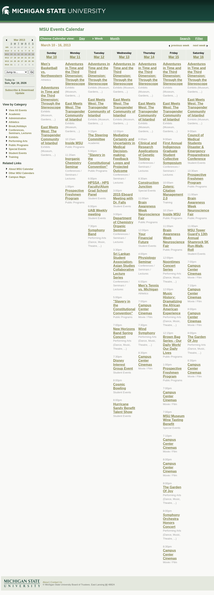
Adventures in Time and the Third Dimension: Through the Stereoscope (51, 97)
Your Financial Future (145, 238)
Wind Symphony (146, 331)
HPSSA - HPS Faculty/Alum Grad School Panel (98, 188)
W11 (7, 54)
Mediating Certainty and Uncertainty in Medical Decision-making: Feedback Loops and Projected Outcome (124, 153)
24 (11, 47)
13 (22, 54)
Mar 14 (149, 57)
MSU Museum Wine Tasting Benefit (173, 420)
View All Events (18, 110)
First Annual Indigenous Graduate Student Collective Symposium (172, 153)
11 (15, 54)
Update (19, 93)
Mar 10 (51, 57)
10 (11, 54)
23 (33, 58)
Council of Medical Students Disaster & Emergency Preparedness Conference (198, 147)
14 (26, 54)
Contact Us (56, 582)
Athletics (14, 122)
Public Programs (18, 145)
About (46, 582)
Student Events (18, 153)
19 (18, 58)
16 (33, 54)
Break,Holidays (18, 126)
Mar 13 (124, 57)
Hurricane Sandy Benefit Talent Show (124, 408)
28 (26, 47)
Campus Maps (17, 177)
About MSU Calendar (21, 169)
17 (11, 58)
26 (18, 47)
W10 (7, 51)
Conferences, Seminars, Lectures (20, 132)
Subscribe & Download (19, 90)
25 (15, 47)
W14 (7, 64)
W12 (7, 58)
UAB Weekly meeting (97, 212)
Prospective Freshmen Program (74, 194)
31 (11, 64)
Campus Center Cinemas (145, 309)
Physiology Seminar (147, 259)
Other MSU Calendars (21, 173)
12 (18, 54)
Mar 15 (174, 57)
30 (33, 61)
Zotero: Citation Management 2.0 (173, 192)
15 (29, 54)
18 (15, 58)
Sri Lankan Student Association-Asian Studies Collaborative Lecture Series (124, 265)
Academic (14, 114)
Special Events (17, 149)
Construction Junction (148, 184)
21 (26, 58)
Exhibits (13, 137)
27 (22, 47)
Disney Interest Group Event (123, 364)
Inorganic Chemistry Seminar (73, 162)
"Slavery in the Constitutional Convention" (99, 160)
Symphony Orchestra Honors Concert (171, 521)
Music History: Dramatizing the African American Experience (172, 303)
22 (29, 58)
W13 (7, 61)
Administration (17, 118)
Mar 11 (75, 57)
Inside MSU (74, 143)
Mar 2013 (19, 39)
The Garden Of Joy (172, 489)
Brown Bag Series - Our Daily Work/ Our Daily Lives (172, 345)
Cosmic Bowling (119, 386)
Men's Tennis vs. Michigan (148, 287)
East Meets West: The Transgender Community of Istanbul (51, 135)
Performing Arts (18, 141)
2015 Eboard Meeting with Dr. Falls (123, 198)
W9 (7, 47)
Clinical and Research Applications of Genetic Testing (148, 151)
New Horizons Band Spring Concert (124, 333)
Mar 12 (99, 57)
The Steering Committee (98, 137)
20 (22, 58)
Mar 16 (198, 57)
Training (13, 157)
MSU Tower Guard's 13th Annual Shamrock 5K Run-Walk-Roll (198, 240)
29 (29, 61)
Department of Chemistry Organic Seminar (123, 224)
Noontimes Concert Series (171, 265)
